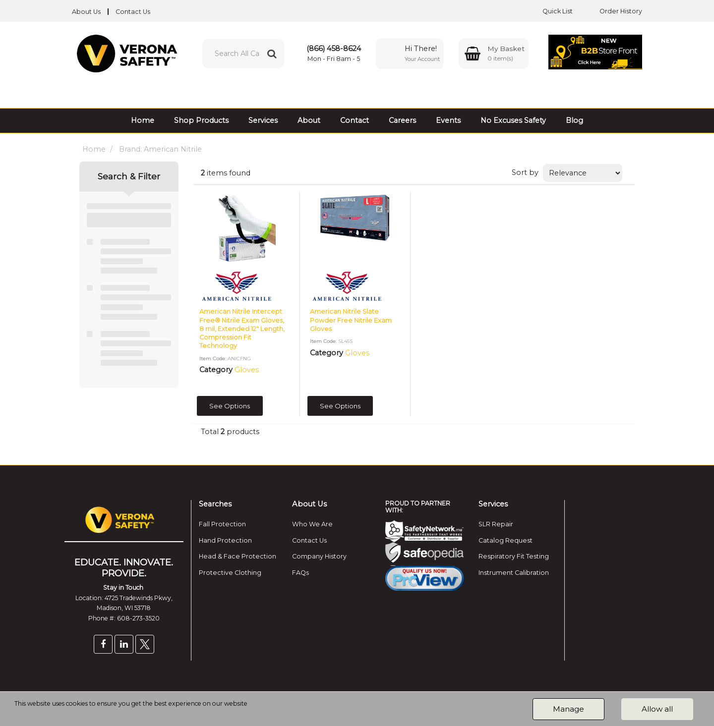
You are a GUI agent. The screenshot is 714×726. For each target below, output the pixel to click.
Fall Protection (222, 524)
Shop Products (201, 120)
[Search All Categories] (243, 53)
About (309, 120)
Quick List (550, 11)
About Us (86, 11)
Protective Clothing (230, 572)
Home (142, 120)
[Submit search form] (271, 53)
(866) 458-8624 (333, 48)
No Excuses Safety (513, 120)
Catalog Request (505, 540)
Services (263, 120)
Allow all (657, 709)
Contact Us (133, 11)
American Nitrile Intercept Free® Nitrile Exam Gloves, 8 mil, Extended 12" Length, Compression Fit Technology (242, 328)
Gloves (247, 369)
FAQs (300, 572)
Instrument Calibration (513, 572)
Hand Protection (225, 540)
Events (448, 120)
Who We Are (312, 524)
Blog (574, 120)
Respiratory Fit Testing (513, 556)
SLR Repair (495, 524)
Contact (354, 120)
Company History (319, 556)
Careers (402, 120)
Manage (568, 709)
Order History (613, 11)
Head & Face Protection (237, 556)
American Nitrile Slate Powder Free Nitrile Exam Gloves (351, 320)
